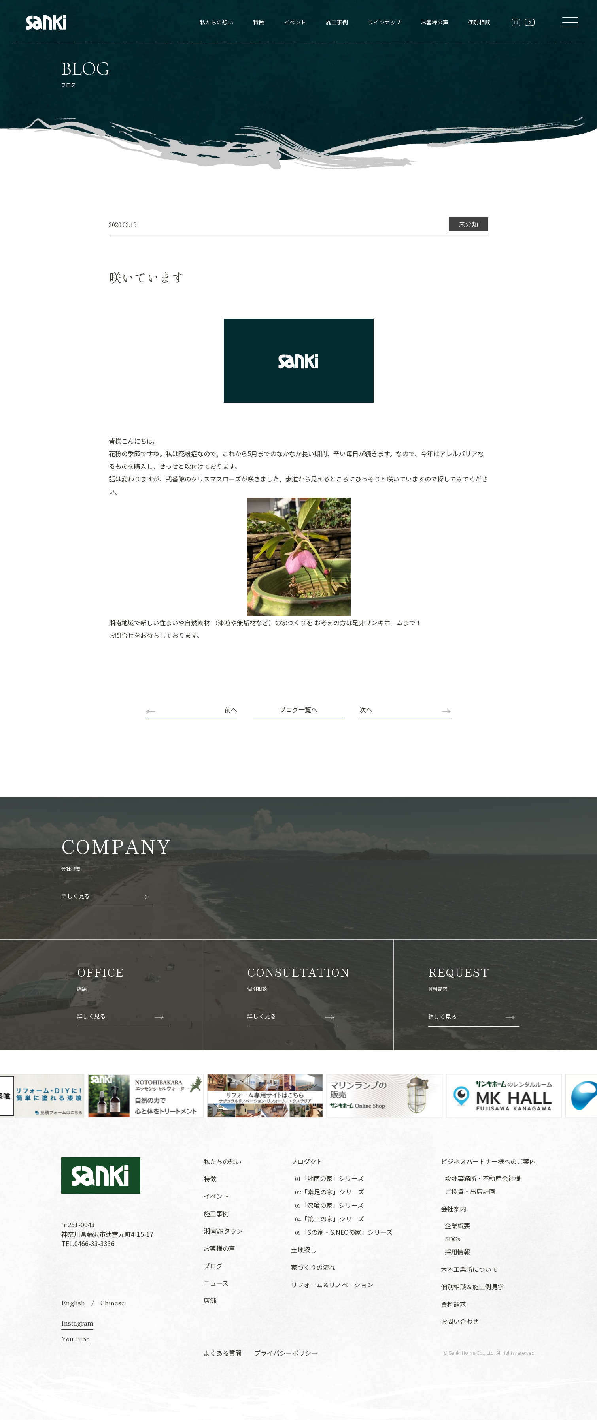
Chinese (112, 1302)
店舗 (210, 1300)
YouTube (75, 1338)
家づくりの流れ (313, 1267)
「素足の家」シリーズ (329, 1192)
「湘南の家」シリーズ (329, 1178)
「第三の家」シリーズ (329, 1219)
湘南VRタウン (223, 1231)
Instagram (77, 1323)
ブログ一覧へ (298, 709)
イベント (295, 22)
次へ (366, 709)
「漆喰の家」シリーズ (329, 1205)
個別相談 (479, 22)
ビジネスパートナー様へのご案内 (488, 1161)
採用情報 (457, 1252)
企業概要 (457, 1226)
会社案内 (453, 1209)
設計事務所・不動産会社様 (483, 1178)
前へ (231, 709)
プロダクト (307, 1161)
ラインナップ (384, 22)
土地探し (303, 1250)
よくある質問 (223, 1353)
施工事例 (337, 22)
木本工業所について (469, 1269)
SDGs (452, 1239)
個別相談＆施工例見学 (472, 1286)
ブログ (213, 1266)
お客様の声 (434, 22)
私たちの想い (216, 22)
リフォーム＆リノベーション (332, 1284)
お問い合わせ (460, 1321)
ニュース (216, 1283)
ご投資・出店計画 (470, 1191)
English (73, 1302)
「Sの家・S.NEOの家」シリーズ (344, 1232)
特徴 (258, 22)
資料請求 (453, 1304)
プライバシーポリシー (285, 1353)
